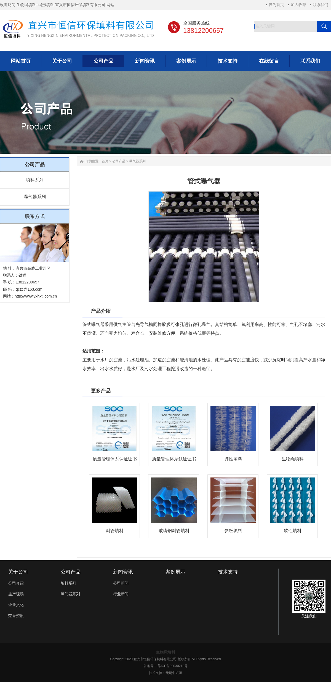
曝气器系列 (35, 196)
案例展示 (175, 572)
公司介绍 (16, 583)
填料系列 (35, 179)
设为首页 (276, 4)
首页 (105, 161)
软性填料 (292, 530)
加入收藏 (298, 4)
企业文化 (16, 605)
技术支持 (228, 572)
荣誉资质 (16, 616)
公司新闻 (121, 583)
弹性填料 (233, 459)
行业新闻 (121, 594)
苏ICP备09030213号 (173, 666)
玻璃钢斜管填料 (174, 530)
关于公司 (18, 572)
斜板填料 (233, 530)
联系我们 (320, 4)
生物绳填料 (293, 459)
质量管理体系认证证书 (115, 459)
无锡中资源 (174, 673)
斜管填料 (115, 530)
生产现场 (16, 594)
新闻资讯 (123, 572)
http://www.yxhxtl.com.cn (36, 296)
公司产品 (119, 161)
